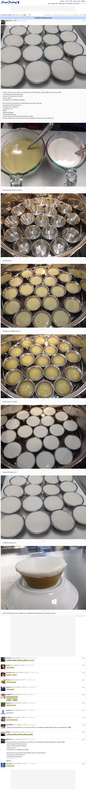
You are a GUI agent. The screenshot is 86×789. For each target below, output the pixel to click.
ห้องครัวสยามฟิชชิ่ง (7, 15)
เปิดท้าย (83, 1)
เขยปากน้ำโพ (9, 725)
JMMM (8, 665)
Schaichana (8, 658)
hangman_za (9, 703)
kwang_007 (8, 710)
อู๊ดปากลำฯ (8, 20)
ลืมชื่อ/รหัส (70, 3)
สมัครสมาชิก (54, 3)
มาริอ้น (7, 732)
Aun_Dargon (9, 763)
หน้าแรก (62, 1)
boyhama (8, 680)
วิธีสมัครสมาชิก (62, 3)
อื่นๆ (14, 15)
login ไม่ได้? (76, 3)
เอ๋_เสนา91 (8, 717)
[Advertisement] (39, 636)
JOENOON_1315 (10, 672)
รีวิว (71, 1)
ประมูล (75, 1)
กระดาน (67, 1)
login (49, 3)
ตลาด (79, 1)
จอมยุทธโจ (9, 694)
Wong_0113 (8, 687)
